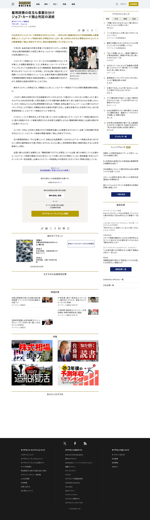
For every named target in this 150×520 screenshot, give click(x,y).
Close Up (24, 24)
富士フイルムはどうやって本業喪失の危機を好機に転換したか (120, 186)
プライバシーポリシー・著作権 (31, 475)
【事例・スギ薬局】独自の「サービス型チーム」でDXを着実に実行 (120, 154)
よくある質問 (25, 479)
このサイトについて (27, 455)
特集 (64, 4)
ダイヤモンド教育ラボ (72, 499)
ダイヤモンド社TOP (118, 455)
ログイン (123, 4)
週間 (125, 19)
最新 (108, 19)
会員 (134, 19)
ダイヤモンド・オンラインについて (33, 450)
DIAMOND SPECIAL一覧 (113, 280)
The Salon (69, 487)
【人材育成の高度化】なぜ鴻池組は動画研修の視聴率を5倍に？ (120, 162)
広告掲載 (24, 483)
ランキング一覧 (121, 137)
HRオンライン (70, 491)
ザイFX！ (68, 475)
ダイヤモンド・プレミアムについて (32, 459)
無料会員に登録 (55, 196)
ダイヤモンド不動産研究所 (74, 479)
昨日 (116, 19)
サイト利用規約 (26, 467)
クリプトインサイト (71, 495)
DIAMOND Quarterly (72, 483)
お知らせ (115, 467)
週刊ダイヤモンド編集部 (20, 21)
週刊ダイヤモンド (71, 459)
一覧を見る (120, 194)
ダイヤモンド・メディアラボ (74, 503)
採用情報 (115, 463)
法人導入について (27, 491)
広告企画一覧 (108, 285)
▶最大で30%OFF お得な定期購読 (81, 244)
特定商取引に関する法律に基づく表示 (33, 471)
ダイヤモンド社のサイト (73, 450)
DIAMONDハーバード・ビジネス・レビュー (79, 463)
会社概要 (115, 459)
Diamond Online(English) (74, 455)
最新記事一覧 (120, 269)
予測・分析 (15, 24)
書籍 (73, 4)
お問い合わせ (25, 487)
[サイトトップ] (22, 4)
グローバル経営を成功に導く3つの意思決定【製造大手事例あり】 (120, 178)
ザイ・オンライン (70, 471)
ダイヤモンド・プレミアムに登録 (55, 214)
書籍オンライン (70, 467)
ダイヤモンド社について (120, 450)
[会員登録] (133, 4)
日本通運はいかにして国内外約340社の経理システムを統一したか (120, 170)
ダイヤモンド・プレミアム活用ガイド (32, 463)
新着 (38, 4)
